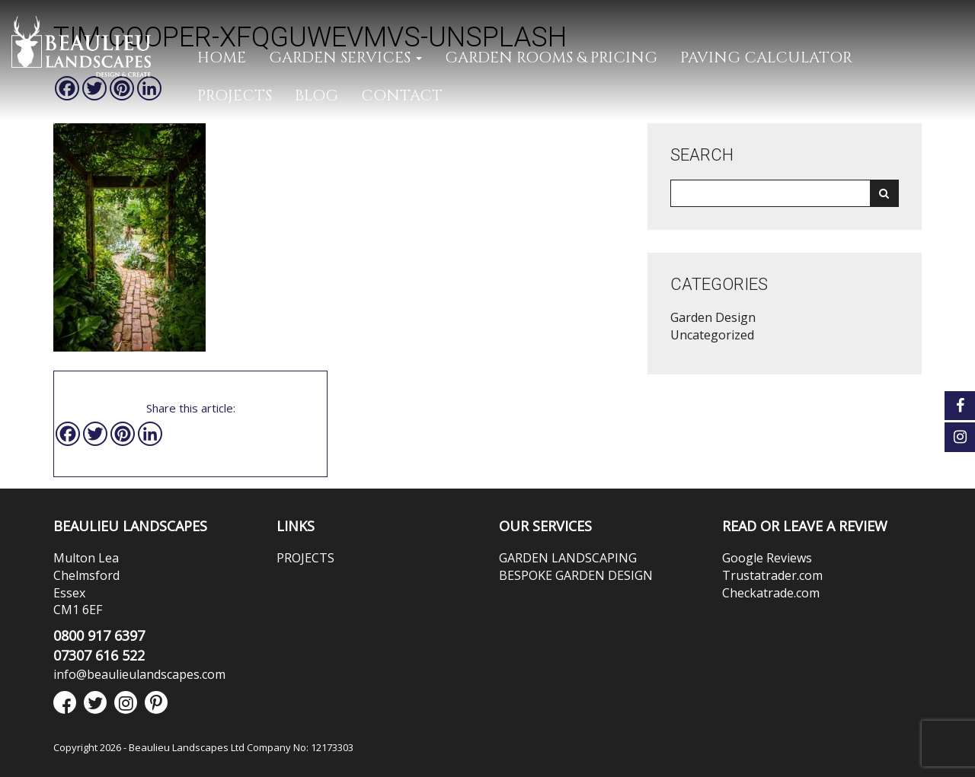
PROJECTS (234, 95)
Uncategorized (712, 334)
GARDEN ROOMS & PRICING (551, 57)
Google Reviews (767, 557)
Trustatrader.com (772, 575)
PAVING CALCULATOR (766, 57)
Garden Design (713, 317)
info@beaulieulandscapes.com (139, 674)
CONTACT (402, 95)
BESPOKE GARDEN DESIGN (576, 575)
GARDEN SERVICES (345, 57)
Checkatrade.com (771, 592)
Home (221, 57)
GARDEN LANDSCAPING (568, 557)
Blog (316, 95)
